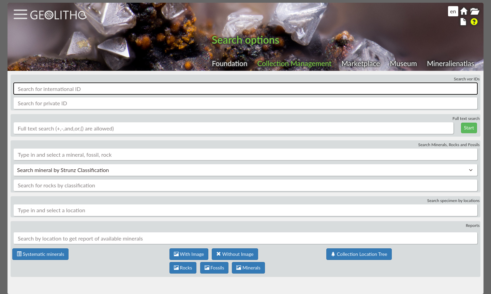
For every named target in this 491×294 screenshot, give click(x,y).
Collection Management (294, 63)
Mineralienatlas (450, 63)
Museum (403, 63)
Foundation (230, 63)
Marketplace (360, 63)
